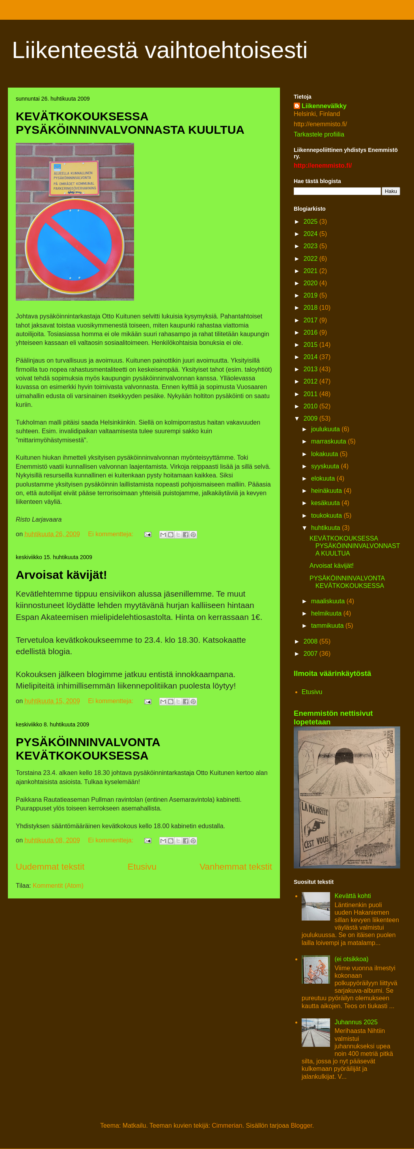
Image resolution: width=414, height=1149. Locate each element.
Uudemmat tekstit (50, 867)
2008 (311, 641)
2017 (311, 320)
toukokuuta (327, 515)
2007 (311, 653)
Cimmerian (227, 1125)
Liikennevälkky (324, 106)
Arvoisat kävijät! (61, 574)
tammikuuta (328, 625)
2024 (311, 233)
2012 (311, 381)
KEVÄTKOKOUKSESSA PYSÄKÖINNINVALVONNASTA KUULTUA (130, 123)
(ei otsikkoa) (351, 959)
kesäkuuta (326, 503)
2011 (311, 394)
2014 (311, 357)
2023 (311, 246)
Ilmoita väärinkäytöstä (332, 673)
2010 (311, 406)
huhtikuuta (326, 527)
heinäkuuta (327, 490)
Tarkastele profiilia (319, 134)
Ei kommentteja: (111, 534)
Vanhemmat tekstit (236, 867)
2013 (311, 369)
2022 (311, 258)
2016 (311, 332)
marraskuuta (329, 441)
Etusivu (142, 867)
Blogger (301, 1125)
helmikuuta (327, 613)
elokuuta (324, 478)
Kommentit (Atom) (58, 885)
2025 (311, 221)
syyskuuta (326, 466)
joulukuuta (326, 429)
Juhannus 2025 (355, 1022)
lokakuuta (325, 454)
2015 (311, 344)
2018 (311, 307)
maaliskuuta (329, 601)
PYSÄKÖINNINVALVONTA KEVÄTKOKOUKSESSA (88, 748)
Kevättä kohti (352, 896)
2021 (311, 271)
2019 (311, 295)
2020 (311, 283)
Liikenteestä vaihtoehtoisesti (160, 50)
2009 (311, 418)
